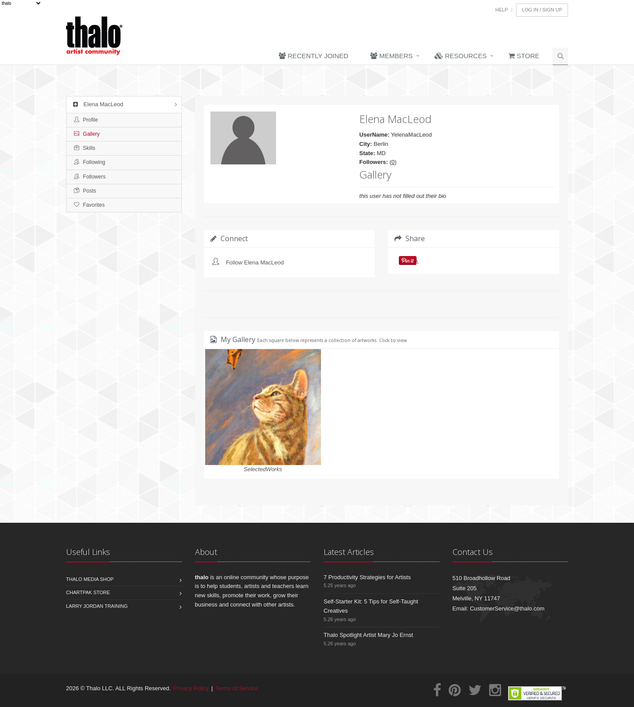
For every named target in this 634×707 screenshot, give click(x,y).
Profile (86, 120)
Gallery (87, 134)
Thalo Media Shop (90, 579)
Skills (84, 148)
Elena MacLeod (97, 104)
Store (524, 56)
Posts (85, 191)
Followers (90, 177)
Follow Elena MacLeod (255, 262)
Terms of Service (236, 688)
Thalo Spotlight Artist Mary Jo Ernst (368, 635)
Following (89, 162)
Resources (461, 56)
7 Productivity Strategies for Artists (367, 577)
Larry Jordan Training (97, 606)
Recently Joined (313, 56)
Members (391, 56)
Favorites (89, 205)
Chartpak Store (88, 592)
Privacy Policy (191, 688)
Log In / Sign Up (542, 9)
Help (501, 9)
